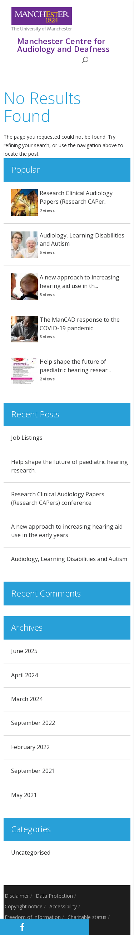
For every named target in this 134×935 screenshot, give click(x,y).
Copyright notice (24, 906)
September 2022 (33, 723)
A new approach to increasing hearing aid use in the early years (67, 531)
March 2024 (27, 699)
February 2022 (30, 747)
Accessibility (63, 906)
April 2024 (24, 675)
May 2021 (24, 795)
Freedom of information (33, 917)
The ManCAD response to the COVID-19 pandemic (80, 324)
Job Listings (27, 438)
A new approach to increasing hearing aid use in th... (79, 281)
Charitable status (87, 917)
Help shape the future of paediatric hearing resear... (75, 366)
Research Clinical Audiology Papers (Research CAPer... (76, 197)
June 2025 (24, 651)
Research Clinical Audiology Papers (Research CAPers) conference (57, 498)
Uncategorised (30, 852)
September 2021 (33, 771)
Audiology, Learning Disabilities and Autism (69, 559)
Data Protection (54, 895)
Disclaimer (17, 895)
